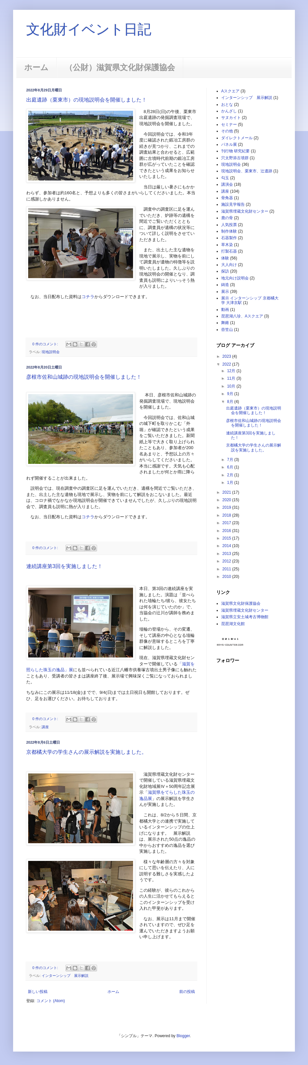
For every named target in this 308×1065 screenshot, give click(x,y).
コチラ (88, 296)
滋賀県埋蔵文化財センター (244, 211)
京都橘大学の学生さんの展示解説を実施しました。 (86, 752)
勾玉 (225, 178)
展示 (225, 291)
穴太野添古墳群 (235, 158)
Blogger (183, 1036)
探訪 (225, 271)
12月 (232, 371)
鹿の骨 (227, 218)
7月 (230, 459)
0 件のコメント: (45, 344)
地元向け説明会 (235, 278)
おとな (227, 104)
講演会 (227, 184)
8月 (230, 401)
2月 (230, 475)
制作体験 (229, 231)
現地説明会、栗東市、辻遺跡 (246, 171)
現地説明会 (51, 352)
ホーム (36, 67)
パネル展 (229, 144)
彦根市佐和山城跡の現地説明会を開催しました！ (84, 377)
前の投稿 (187, 991)
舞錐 (225, 322)
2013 (227, 553)
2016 (227, 530)
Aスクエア (230, 91)
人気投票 (229, 224)
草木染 (227, 244)
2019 (227, 507)
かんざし (229, 111)
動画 (225, 309)
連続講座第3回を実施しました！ (64, 566)
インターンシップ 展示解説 (65, 976)
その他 (227, 131)
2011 (227, 569)
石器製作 (229, 238)
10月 (232, 386)
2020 (227, 500)
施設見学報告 (233, 204)
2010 (227, 576)
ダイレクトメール (237, 138)
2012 (227, 561)
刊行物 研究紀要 (235, 151)
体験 (225, 258)
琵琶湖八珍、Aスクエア (242, 316)
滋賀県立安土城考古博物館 (244, 617)
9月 (230, 393)
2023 (227, 356)
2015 (227, 538)
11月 (232, 378)
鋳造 (225, 284)
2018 (227, 515)
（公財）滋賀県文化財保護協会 (120, 67)
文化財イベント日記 (88, 29)
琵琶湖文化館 (233, 623)
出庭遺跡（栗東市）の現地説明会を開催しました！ (86, 100)
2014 (227, 545)
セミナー (229, 124)
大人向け (229, 264)
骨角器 (227, 198)
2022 (227, 364)
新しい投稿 (38, 991)
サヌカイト (231, 117)
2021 (227, 492)
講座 (45, 727)
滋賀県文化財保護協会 (240, 603)
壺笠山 (227, 329)
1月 (230, 482)
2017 (227, 523)
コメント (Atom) (50, 1000)
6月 (230, 467)
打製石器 (229, 251)
